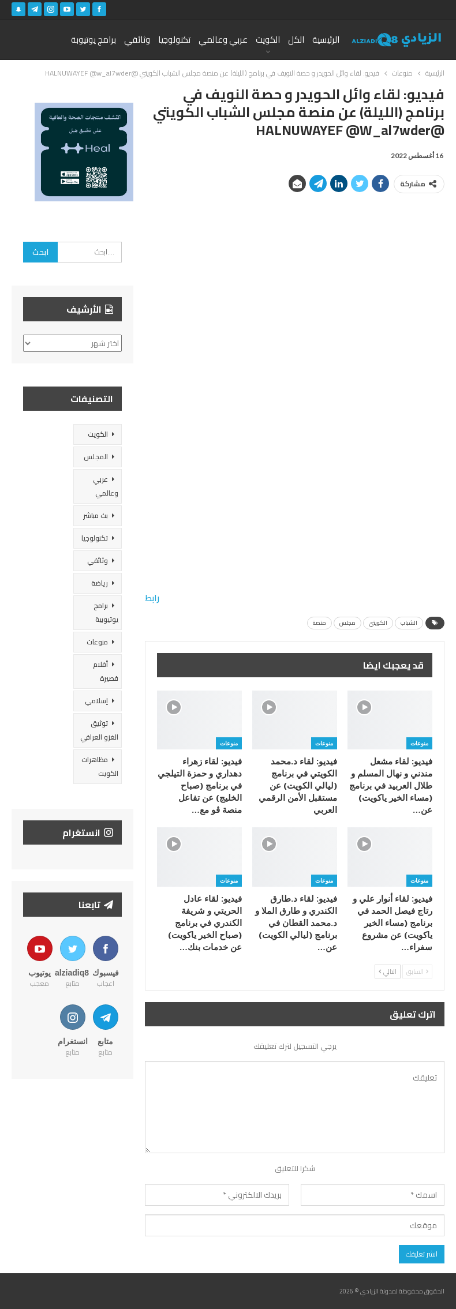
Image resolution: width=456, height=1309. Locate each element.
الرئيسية (325, 39)
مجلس (347, 622)
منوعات (419, 743)
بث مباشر (95, 515)
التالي (388, 971)
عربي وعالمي (223, 39)
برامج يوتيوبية (106, 612)
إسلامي (96, 700)
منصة (319, 622)
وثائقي (137, 39)
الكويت (268, 39)
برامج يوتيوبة (93, 39)
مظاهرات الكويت (99, 766)
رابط (152, 598)
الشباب (409, 622)
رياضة (99, 583)
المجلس (96, 456)
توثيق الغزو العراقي (99, 730)
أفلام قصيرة (105, 671)
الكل (296, 39)
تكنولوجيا (174, 39)
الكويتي (378, 622)
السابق (417, 971)
